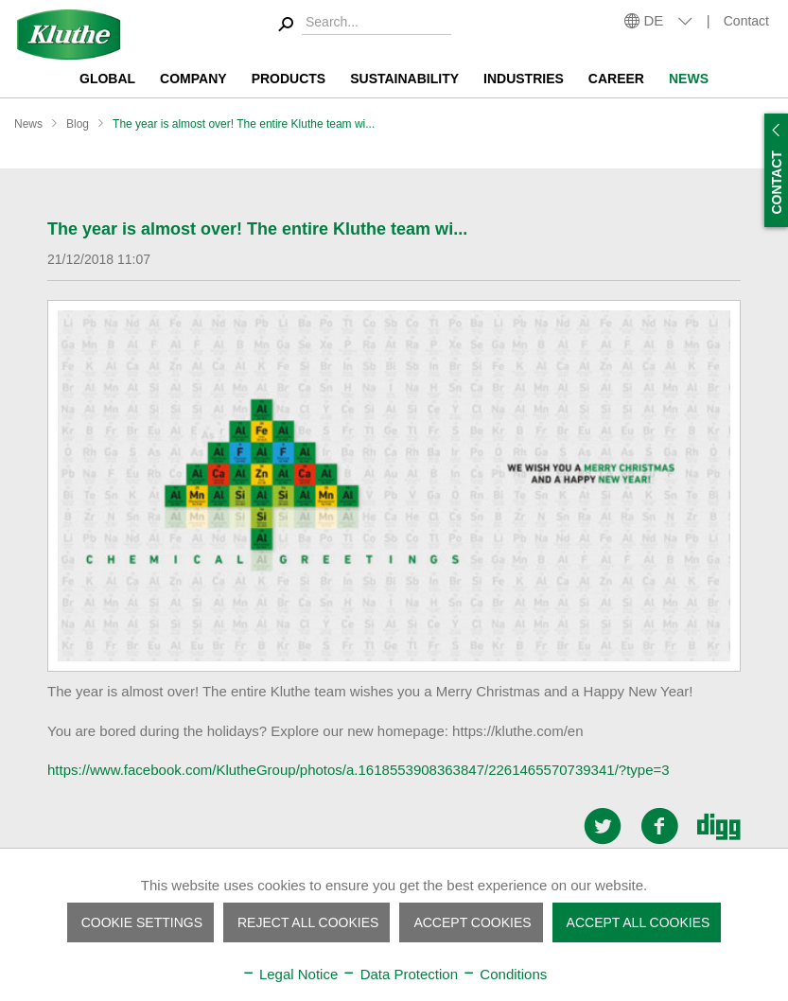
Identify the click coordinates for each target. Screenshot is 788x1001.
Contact (746, 20)
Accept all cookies (638, 922)
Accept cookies (472, 922)
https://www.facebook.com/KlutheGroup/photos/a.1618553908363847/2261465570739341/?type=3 (358, 770)
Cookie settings (141, 922)
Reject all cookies (307, 922)
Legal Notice (290, 974)
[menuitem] (361, 25)
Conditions (504, 974)
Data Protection (399, 974)
